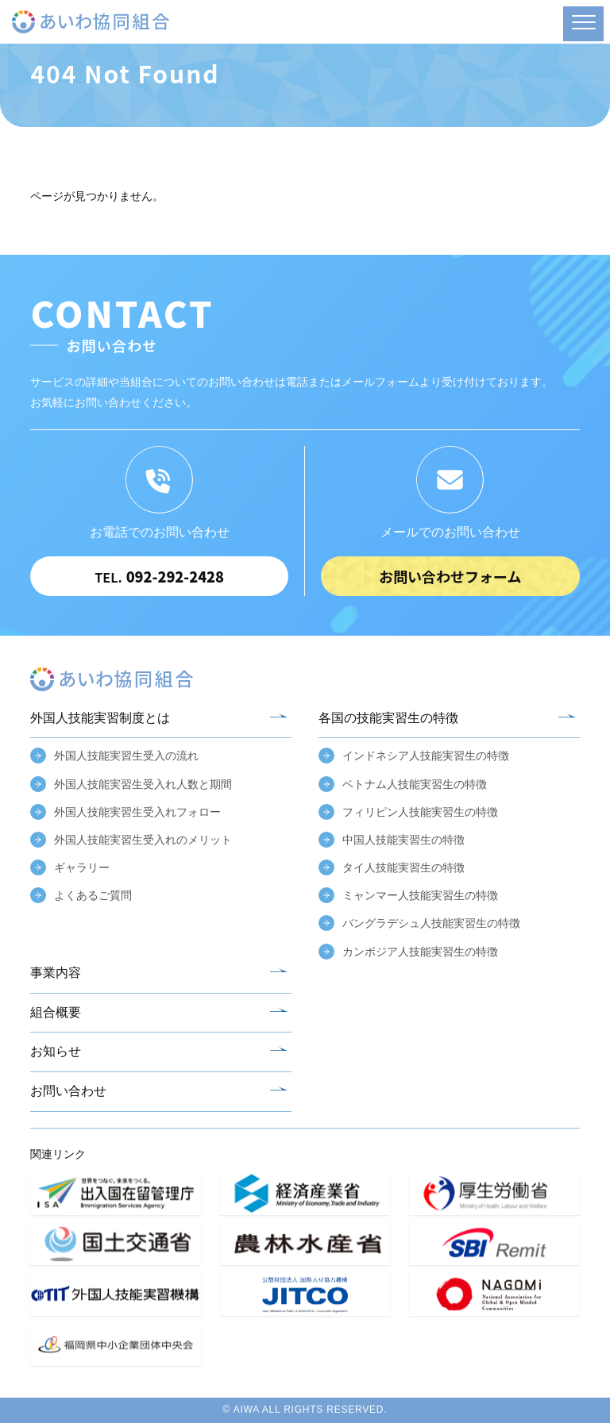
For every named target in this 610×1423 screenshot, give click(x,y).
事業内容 (55, 972)
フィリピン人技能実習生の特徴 (420, 812)
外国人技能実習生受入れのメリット (143, 839)
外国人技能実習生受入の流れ (126, 755)
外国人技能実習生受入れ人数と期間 (143, 784)
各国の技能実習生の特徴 (388, 718)
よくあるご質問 (93, 895)
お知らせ (55, 1051)
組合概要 (55, 1012)
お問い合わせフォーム (450, 576)
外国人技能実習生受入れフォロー (137, 812)
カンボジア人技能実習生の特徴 (420, 951)
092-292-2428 (159, 576)
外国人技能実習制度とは (100, 718)
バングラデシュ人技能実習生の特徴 (431, 923)
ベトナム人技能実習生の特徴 (414, 784)
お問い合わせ (68, 1091)
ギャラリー (82, 867)
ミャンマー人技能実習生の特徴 (420, 895)
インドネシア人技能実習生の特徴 (425, 755)
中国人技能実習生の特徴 (403, 839)
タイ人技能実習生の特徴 (403, 867)
